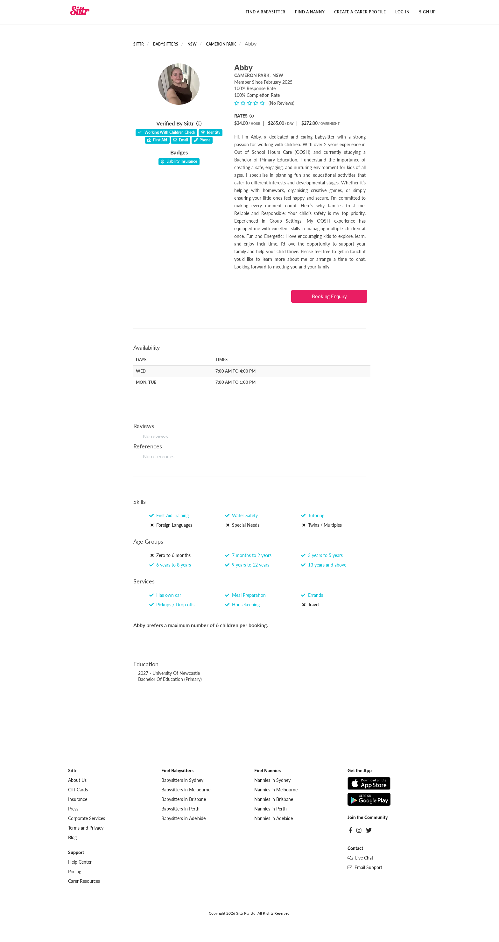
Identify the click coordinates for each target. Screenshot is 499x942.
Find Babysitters (177, 770)
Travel (310, 604)
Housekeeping (242, 604)
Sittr (138, 44)
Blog (72, 837)
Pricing (74, 871)
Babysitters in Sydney (182, 780)
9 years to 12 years (247, 564)
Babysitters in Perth (180, 808)
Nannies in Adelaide (273, 818)
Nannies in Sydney (272, 780)
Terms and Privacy (85, 828)
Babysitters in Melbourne (185, 789)
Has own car (165, 595)
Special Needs (242, 525)
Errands (312, 595)
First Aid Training (169, 515)
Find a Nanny (310, 12)
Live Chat (360, 857)
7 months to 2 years (248, 555)
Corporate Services (86, 818)
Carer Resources (84, 881)
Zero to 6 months (170, 555)
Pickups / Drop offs (171, 604)
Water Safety (241, 515)
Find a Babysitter (265, 12)
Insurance (77, 799)
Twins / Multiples (321, 525)
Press (73, 808)
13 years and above (323, 564)
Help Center (80, 862)
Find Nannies (267, 770)
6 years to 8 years (170, 564)
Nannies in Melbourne (276, 789)
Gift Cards (78, 789)
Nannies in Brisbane (273, 799)
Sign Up (427, 12)
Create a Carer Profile (360, 12)
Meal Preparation (245, 595)
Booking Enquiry (329, 296)
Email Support (365, 867)
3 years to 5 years (322, 555)
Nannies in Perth (270, 808)
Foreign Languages (170, 525)
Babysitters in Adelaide (183, 818)
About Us (77, 780)
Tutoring (312, 515)
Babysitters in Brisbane (183, 799)
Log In (402, 12)
